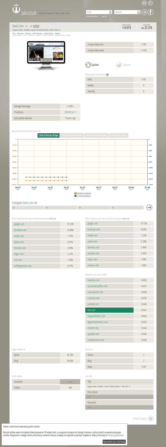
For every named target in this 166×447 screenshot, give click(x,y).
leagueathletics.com (96, 316)
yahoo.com (19, 242)
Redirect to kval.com (31, 26)
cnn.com (18, 260)
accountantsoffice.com (98, 286)
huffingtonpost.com (23, 266)
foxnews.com (20, 248)
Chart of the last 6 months (96, 135)
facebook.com (20, 230)
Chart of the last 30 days (48, 135)
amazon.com (93, 265)
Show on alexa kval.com (26, 26)
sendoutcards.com (96, 340)
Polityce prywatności (116, 435)
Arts (14, 33)
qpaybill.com (93, 334)
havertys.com (93, 280)
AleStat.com (47, 9)
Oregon (57, 33)
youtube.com (93, 253)
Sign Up (104, 16)
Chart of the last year (118, 135)
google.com (19, 224)
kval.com (91, 310)
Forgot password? (92, 16)
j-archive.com (94, 298)
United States (48, 33)
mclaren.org (93, 328)
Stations (28, 33)
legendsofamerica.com (98, 322)
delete (36, 26)
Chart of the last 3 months (72, 135)
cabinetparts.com (95, 292)
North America (37, 33)
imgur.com (19, 254)
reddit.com (19, 236)
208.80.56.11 (70, 112)
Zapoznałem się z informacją (114, 441)
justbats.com (93, 304)
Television (20, 33)
